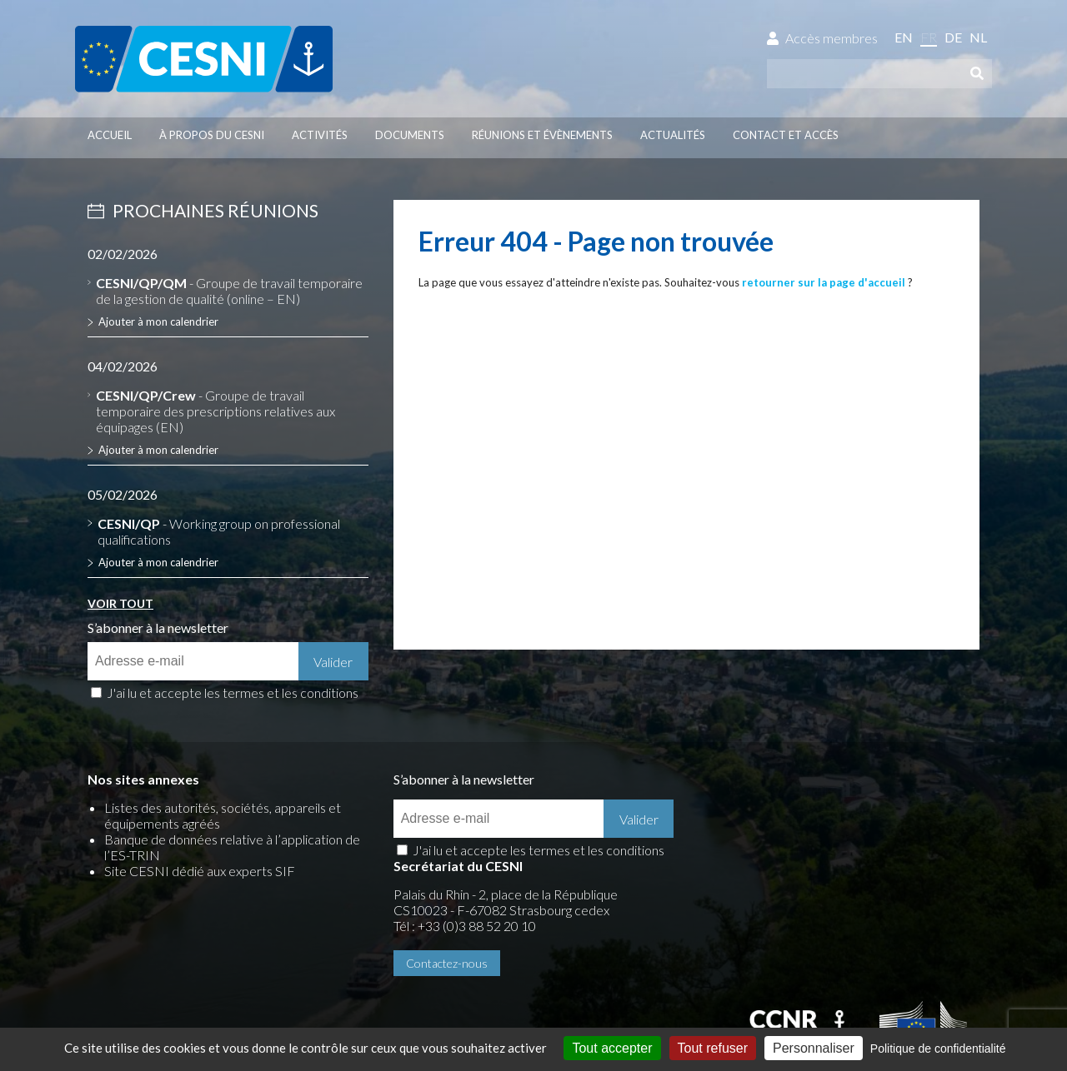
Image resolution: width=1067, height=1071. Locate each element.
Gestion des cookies (384, 947)
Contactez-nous (752, 876)
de (953, 37)
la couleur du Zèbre (308, 976)
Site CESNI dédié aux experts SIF (199, 871)
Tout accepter (612, 1048)
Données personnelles (254, 947)
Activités (320, 135)
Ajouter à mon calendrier (158, 321)
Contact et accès (786, 135)
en (903, 37)
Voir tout (120, 603)
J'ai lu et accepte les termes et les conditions (232, 692)
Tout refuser (713, 1048)
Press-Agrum (200, 976)
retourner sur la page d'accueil (823, 282)
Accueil (110, 135)
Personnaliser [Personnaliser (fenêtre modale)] (813, 1048)
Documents (409, 135)
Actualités (672, 135)
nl (978, 37)
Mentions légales (135, 947)
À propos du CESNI (211, 135)
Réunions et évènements (542, 135)
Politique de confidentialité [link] (938, 1048)
